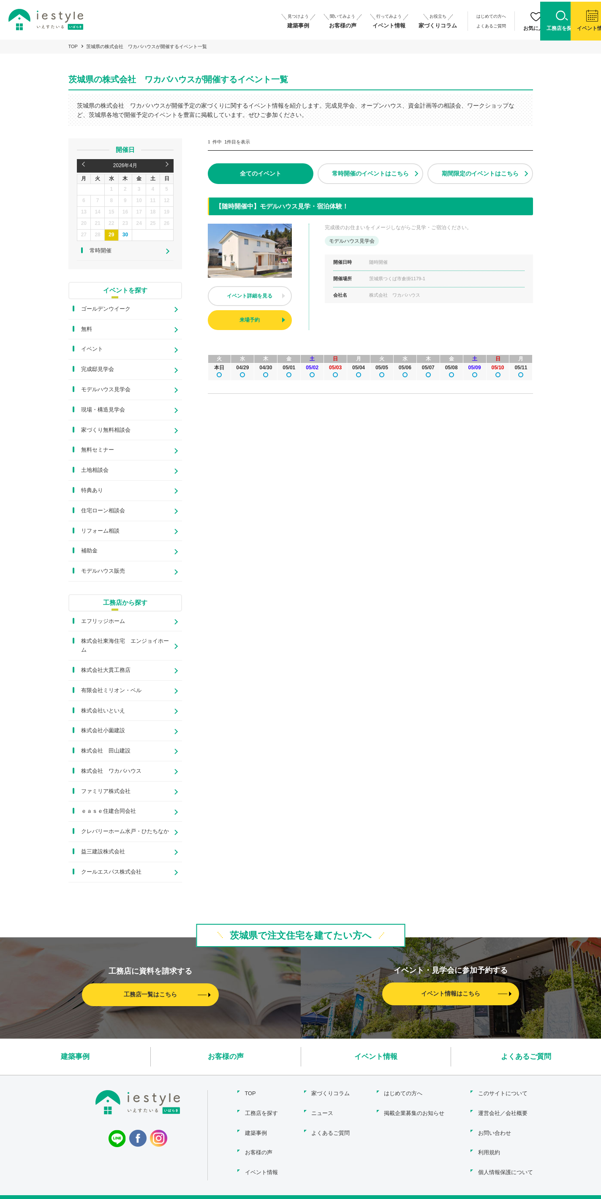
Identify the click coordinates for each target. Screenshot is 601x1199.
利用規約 (489, 1146)
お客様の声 (226, 1056)
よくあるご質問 (438, 24)
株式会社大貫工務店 (106, 670)
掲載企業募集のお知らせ (413, 1110)
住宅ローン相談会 (103, 510)
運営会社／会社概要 (503, 1110)
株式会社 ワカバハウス (111, 771)
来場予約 (249, 320)
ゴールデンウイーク (106, 309)
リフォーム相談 (100, 531)
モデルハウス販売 (103, 571)
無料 (86, 329)
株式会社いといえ (103, 710)
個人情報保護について (505, 1164)
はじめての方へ (438, 16)
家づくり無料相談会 (106, 430)
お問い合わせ (494, 1128)
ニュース (322, 1110)
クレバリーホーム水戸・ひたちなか (125, 831)
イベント (92, 349)
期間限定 (480, 174)
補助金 (89, 550)
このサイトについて (503, 1092)
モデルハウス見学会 (106, 389)
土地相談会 (95, 470)
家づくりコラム (330, 1092)
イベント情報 (376, 1056)
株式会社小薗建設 (103, 730)
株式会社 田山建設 (106, 750)
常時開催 (370, 174)
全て (260, 174)
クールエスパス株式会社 (111, 872)
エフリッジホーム (103, 621)
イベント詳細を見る (249, 295)
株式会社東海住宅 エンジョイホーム (125, 645)
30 (125, 235)
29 (111, 235)
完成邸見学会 (97, 369)
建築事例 (75, 1056)
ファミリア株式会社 (106, 791)
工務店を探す (260, 1110)
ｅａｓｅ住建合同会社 (108, 811)
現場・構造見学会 (103, 409)
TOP (73, 46)
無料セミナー (97, 450)
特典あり (92, 490)
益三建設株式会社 (103, 851)
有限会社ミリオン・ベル (111, 690)
